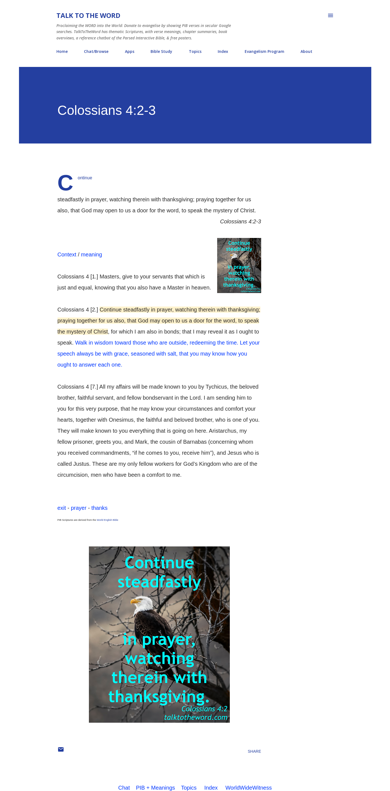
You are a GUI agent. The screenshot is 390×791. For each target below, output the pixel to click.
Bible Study (161, 51)
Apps (129, 51)
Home (62, 51)
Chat (124, 788)
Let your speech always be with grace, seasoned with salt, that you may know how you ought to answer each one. (159, 354)
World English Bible (107, 520)
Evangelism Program (264, 51)
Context (67, 254)
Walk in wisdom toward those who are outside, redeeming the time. (156, 343)
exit (62, 508)
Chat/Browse (96, 51)
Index (223, 51)
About (306, 51)
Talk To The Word (88, 15)
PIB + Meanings (155, 788)
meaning (91, 254)
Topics (195, 51)
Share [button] (254, 751)
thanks (99, 508)
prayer (78, 508)
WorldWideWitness (248, 788)
